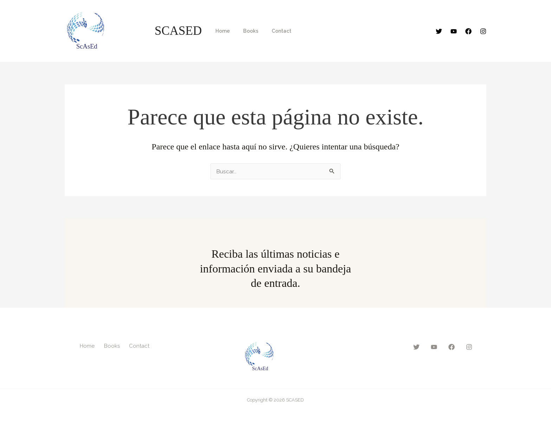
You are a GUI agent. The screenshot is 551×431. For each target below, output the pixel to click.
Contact (273, 31)
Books (245, 31)
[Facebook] (468, 31)
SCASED (178, 31)
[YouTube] (453, 31)
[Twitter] (439, 31)
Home (221, 31)
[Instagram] (483, 31)
